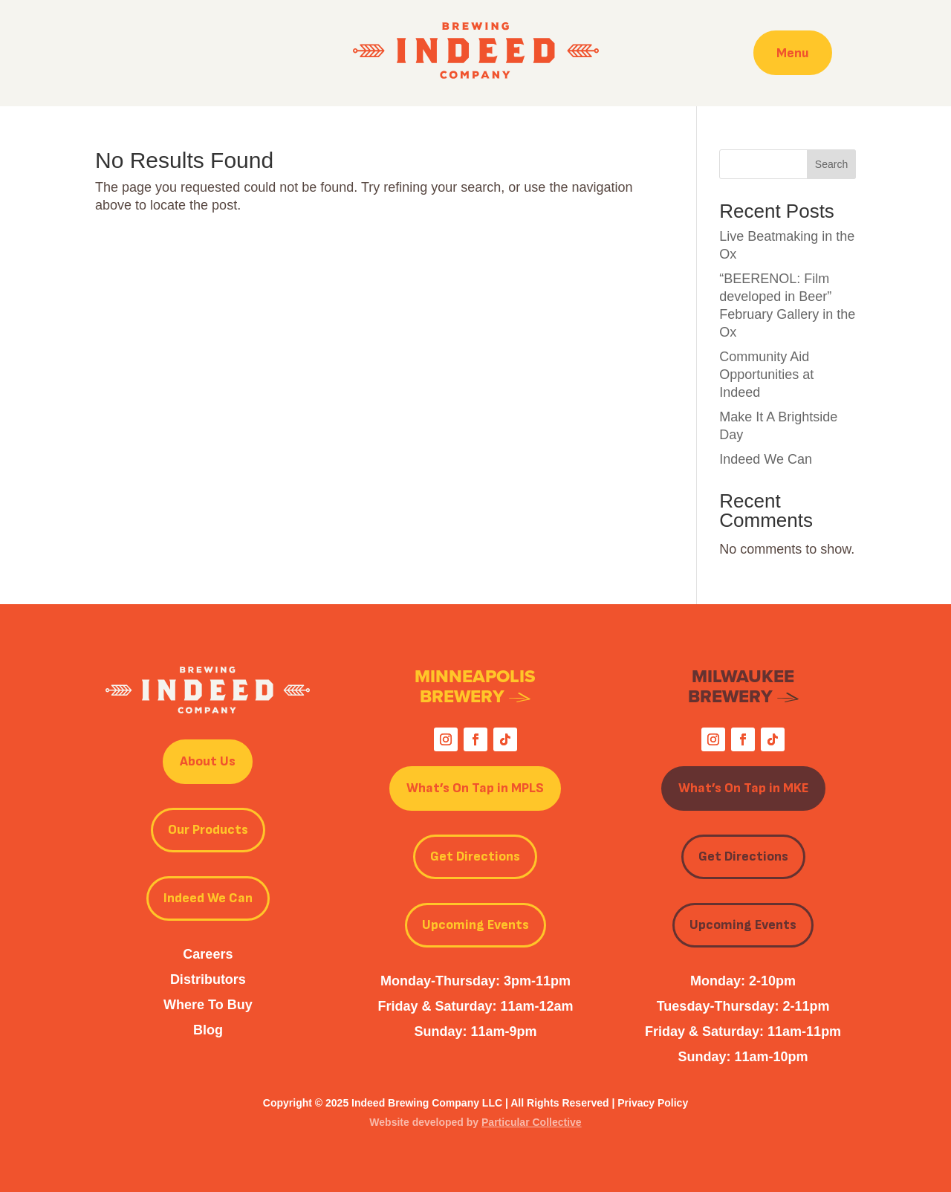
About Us (208, 761)
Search (831, 164)
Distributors (208, 979)
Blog (208, 1030)
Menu (792, 52)
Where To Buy (208, 1004)
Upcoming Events (475, 925)
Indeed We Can (765, 459)
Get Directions (475, 856)
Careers (208, 954)
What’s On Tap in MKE (743, 788)
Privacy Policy (652, 1103)
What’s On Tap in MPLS (475, 788)
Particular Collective (531, 1122)
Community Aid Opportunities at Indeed (766, 374)
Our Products (208, 830)
